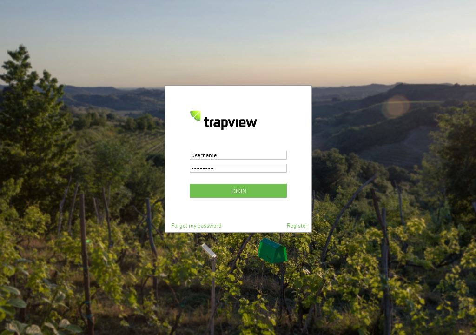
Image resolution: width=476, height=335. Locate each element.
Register (297, 225)
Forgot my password (196, 225)
